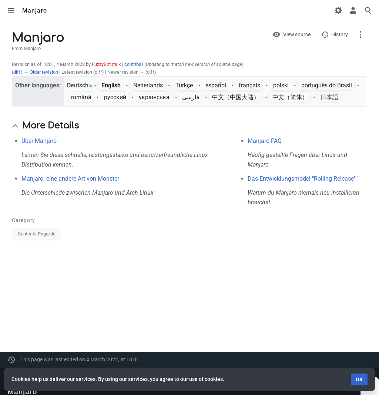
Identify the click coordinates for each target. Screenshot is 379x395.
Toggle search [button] (367, 10)
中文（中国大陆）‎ (235, 97)
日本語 (329, 97)
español (215, 85)
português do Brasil (326, 85)
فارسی (190, 97)
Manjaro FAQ (265, 140)
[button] (15, 126)
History (339, 34)
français (249, 85)
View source (297, 34)
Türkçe (184, 85)
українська (154, 97)
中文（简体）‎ (290, 97)
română (81, 97)
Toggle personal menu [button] (353, 10)
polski (281, 85)
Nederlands (148, 85)
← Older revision (41, 72)
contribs (132, 64)
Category (23, 220)
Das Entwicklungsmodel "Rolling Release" (302, 178)
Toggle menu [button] (11, 10)
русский (115, 97)
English (111, 85)
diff (17, 72)
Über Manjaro (39, 140)
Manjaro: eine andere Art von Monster (70, 178)
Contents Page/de (37, 234)
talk (117, 64)
